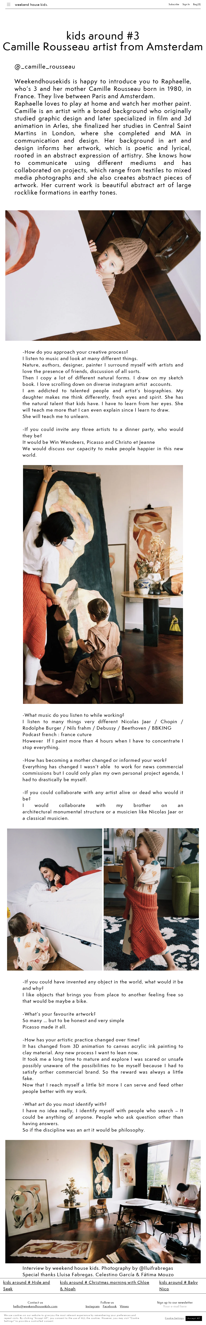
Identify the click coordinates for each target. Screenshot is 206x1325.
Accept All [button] (193, 1318)
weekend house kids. (31, 4)
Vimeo (124, 1306)
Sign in (186, 4)
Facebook (110, 1306)
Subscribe (174, 4)
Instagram (93, 1306)
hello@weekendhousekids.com (35, 1306)
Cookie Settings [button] (174, 1318)
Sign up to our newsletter (175, 1302)
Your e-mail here (175, 1306)
